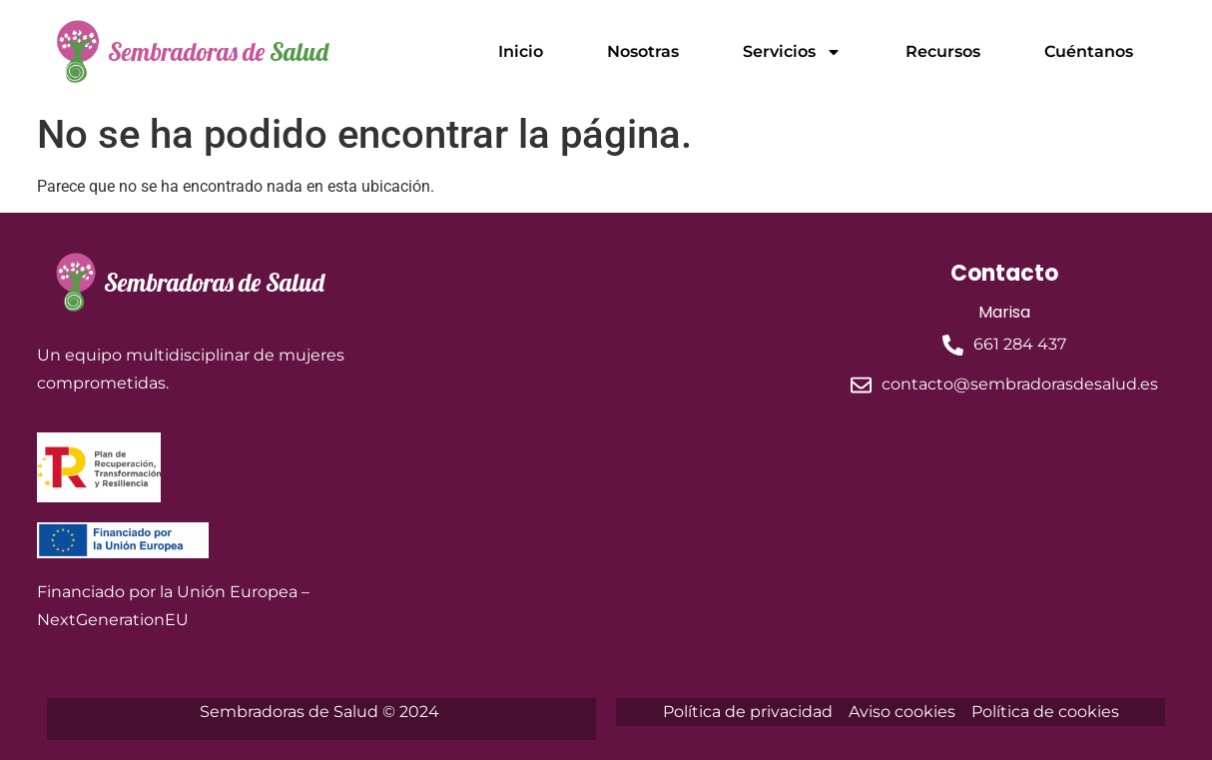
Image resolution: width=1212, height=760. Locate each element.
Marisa (1004, 312)
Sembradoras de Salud (214, 282)
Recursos (943, 51)
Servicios (792, 52)
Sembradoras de (218, 51)
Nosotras (643, 51)
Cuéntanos (1088, 51)
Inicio (520, 51)
